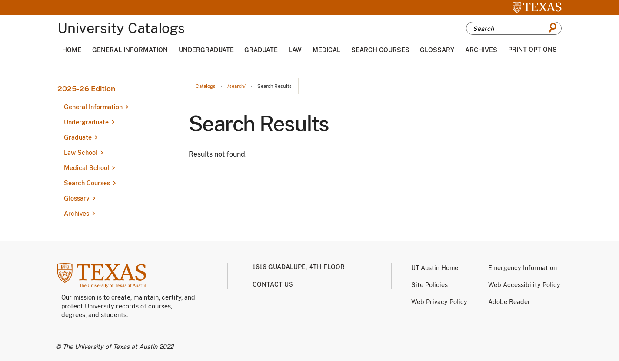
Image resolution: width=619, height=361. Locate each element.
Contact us (273, 284)
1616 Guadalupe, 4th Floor (299, 267)
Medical (326, 50)
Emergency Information (522, 267)
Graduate (261, 50)
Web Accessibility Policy (524, 284)
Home (71, 50)
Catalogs (206, 86)
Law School (80, 152)
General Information (130, 50)
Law (295, 50)
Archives (481, 50)
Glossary (437, 50)
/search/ (236, 86)
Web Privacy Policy (439, 301)
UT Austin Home (434, 267)
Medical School (86, 167)
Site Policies (429, 284)
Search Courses (380, 50)
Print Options (532, 50)
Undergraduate (206, 50)
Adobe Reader (509, 301)
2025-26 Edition (86, 88)
